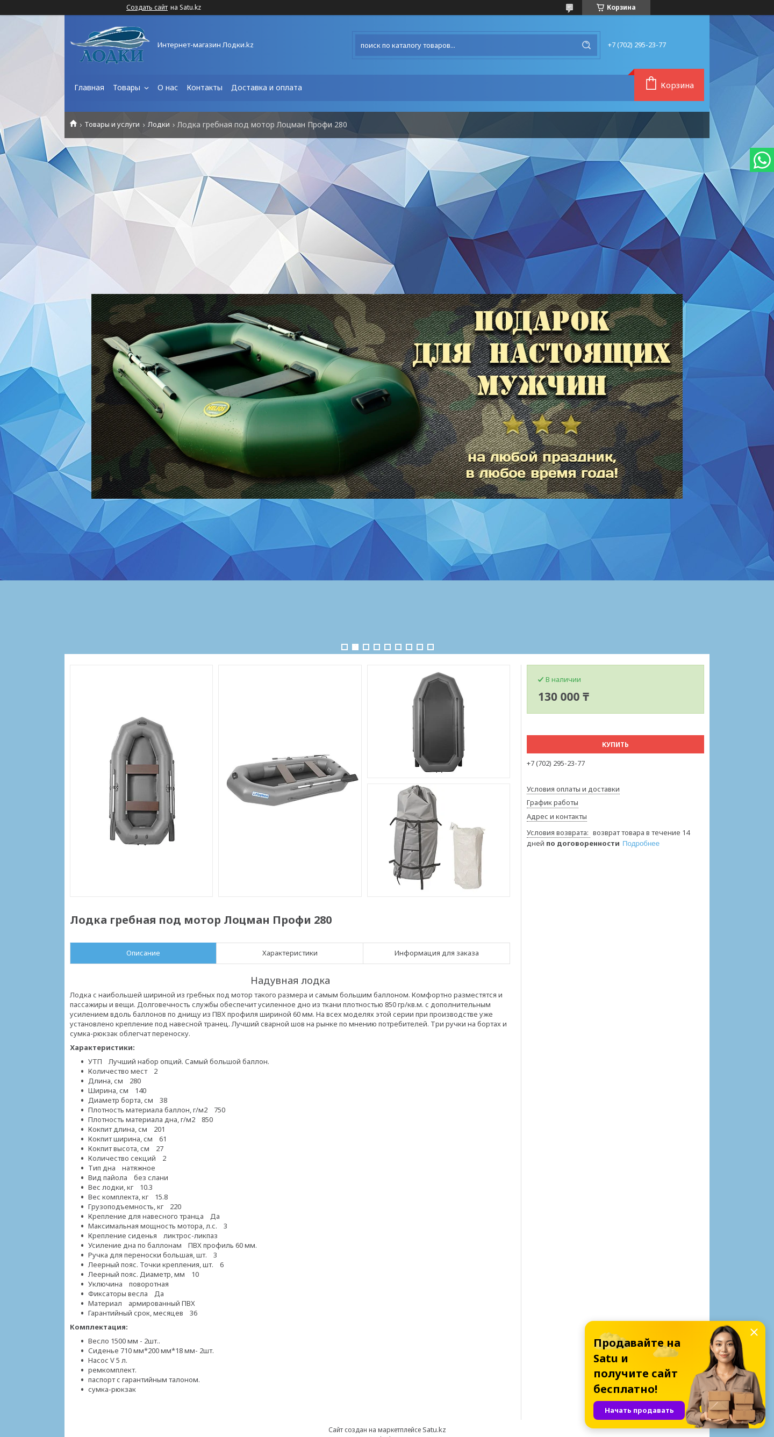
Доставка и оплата (266, 87)
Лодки (159, 124)
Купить (615, 744)
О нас (167, 87)
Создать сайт (147, 7)
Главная (89, 87)
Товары (127, 87)
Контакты (205, 87)
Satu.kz (434, 1429)
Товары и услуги (112, 124)
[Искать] (586, 45)
